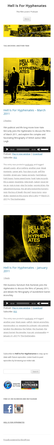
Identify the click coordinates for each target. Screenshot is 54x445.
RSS (15, 157)
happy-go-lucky (28, 175)
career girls (17, 171)
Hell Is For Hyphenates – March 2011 (24, 112)
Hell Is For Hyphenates (27, 5)
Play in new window (21, 154)
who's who (33, 195)
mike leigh (28, 181)
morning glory (9, 325)
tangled (6, 329)
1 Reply (6, 278)
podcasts (29, 164)
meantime (19, 181)
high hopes (8, 178)
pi (17, 325)
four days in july (30, 171)
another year (34, 168)
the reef (27, 192)
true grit (30, 332)
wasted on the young (19, 195)
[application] (27, 149)
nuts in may (15, 185)
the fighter (27, 329)
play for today (27, 185)
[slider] (23, 149)
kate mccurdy (42, 178)
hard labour (41, 175)
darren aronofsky (41, 322)
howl (33, 178)
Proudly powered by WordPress (16, 440)
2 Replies (7, 120)
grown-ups (16, 175)
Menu (27, 19)
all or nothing (22, 168)
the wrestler (21, 332)
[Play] (7, 149)
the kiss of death (15, 192)
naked (37, 181)
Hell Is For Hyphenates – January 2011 (25, 269)
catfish (29, 322)
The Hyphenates (18, 199)
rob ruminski (43, 325)
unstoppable (40, 332)
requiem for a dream (28, 325)
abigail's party (9, 168)
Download (37, 154)
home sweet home (22, 178)
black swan (21, 322)
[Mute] (38, 149)
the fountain (38, 329)
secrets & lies (39, 185)
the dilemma (16, 329)
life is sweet (8, 181)
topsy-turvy (37, 192)
